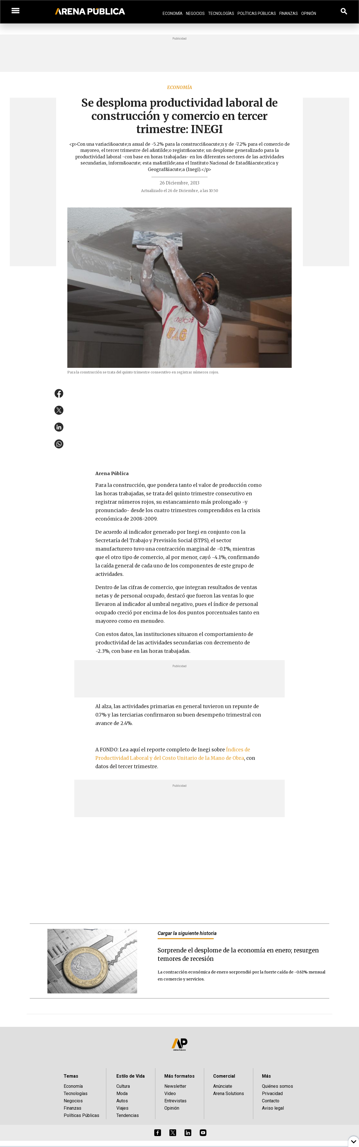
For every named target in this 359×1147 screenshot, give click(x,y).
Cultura (123, 1086)
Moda (122, 1093)
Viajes (122, 1108)
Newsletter (175, 1086)
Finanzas (288, 13)
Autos (122, 1100)
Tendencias (127, 1115)
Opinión (308, 13)
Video (170, 1093)
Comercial (224, 1076)
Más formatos (179, 1076)
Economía (173, 13)
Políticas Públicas (257, 13)
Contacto (270, 1100)
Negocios (195, 13)
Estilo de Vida (130, 1076)
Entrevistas (175, 1100)
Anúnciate (222, 1086)
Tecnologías (221, 13)
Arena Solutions (228, 1093)
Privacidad (272, 1093)
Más (266, 1076)
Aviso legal (273, 1108)
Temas (71, 1076)
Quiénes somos (277, 1086)
